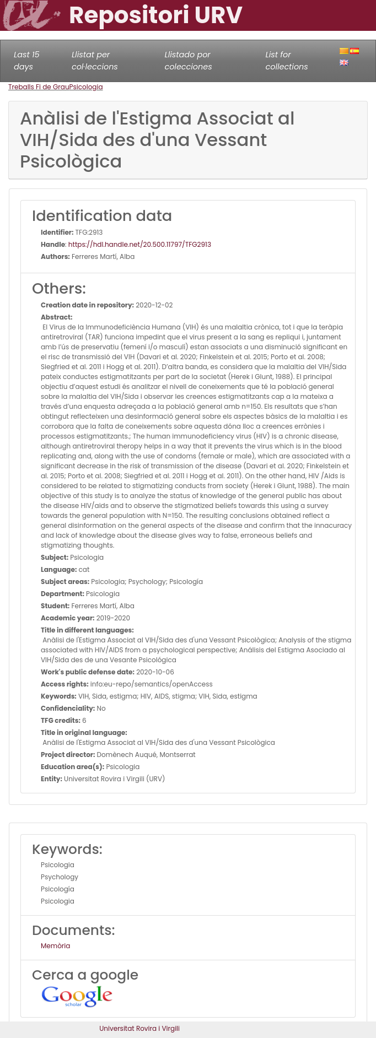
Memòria (55, 945)
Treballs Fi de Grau (38, 86)
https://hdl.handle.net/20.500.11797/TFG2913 (139, 244)
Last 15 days (27, 60)
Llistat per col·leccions (95, 60)
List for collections (286, 60)
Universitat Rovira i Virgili (139, 1028)
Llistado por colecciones (188, 60)
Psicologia (86, 86)
